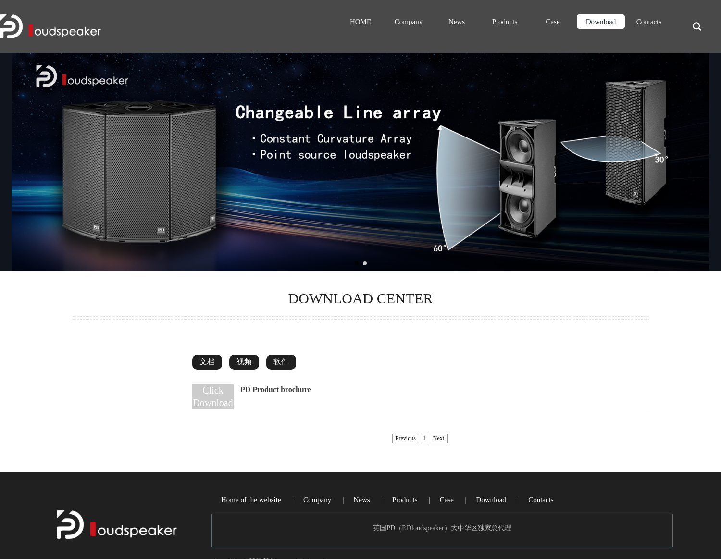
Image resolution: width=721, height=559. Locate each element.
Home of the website (251, 500)
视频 (244, 362)
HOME (360, 21)
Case (552, 21)
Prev (18, 162)
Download (601, 21)
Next (703, 162)
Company (409, 21)
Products (505, 21)
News (456, 21)
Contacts (649, 21)
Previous (406, 438)
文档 (207, 362)
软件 (281, 362)
